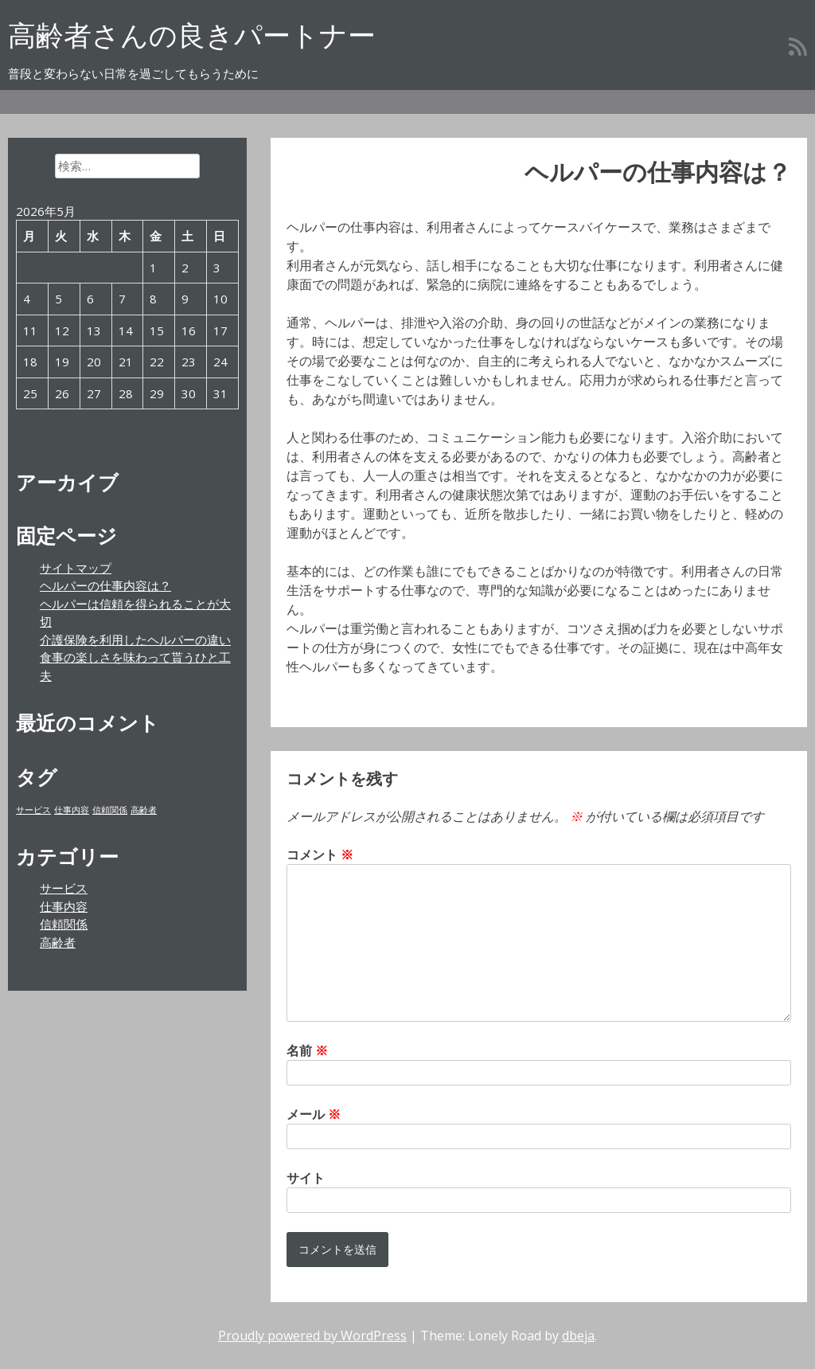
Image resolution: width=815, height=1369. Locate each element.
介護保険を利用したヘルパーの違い (135, 639)
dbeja (578, 1335)
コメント (320, 854)
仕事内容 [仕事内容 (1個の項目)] (71, 810)
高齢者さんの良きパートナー (192, 34)
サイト (306, 1178)
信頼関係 (64, 924)
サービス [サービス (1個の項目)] (33, 810)
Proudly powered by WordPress (312, 1335)
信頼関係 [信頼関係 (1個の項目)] (109, 810)
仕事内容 (64, 906)
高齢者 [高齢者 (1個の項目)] (144, 810)
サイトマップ (75, 568)
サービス (64, 888)
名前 (307, 1050)
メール (314, 1114)
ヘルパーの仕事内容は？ (105, 585)
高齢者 (58, 942)
